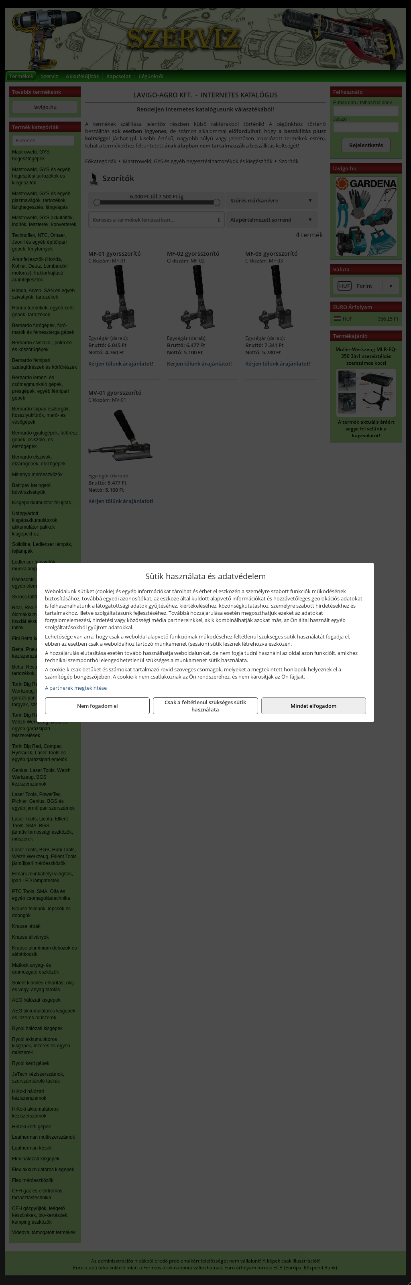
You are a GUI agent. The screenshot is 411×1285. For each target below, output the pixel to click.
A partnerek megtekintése (76, 687)
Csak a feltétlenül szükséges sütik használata (205, 706)
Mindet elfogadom (313, 705)
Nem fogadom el (97, 705)
